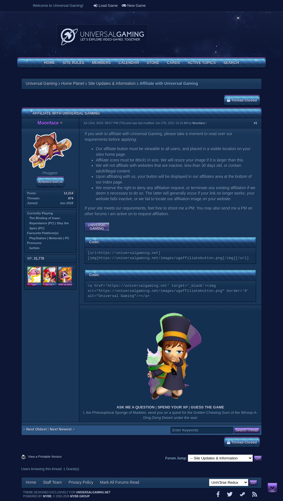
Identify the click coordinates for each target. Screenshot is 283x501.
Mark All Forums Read (119, 482)
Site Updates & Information (112, 83)
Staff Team (52, 482)
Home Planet (72, 83)
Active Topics (202, 63)
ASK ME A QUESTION (136, 407)
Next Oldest (36, 429)
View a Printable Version (45, 456)
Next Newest (61, 429)
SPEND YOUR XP (173, 407)
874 (70, 198)
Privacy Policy (81, 482)
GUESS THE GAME (207, 407)
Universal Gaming (41, 83)
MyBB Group (80, 496)
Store (153, 63)
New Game (134, 5)
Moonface (198, 123)
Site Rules (73, 63)
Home (49, 63)
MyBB (47, 496)
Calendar (128, 63)
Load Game (105, 5)
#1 (255, 123)
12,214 (68, 193)
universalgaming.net (93, 492)
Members (101, 63)
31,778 (39, 259)
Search (231, 63)
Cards (173, 63)
